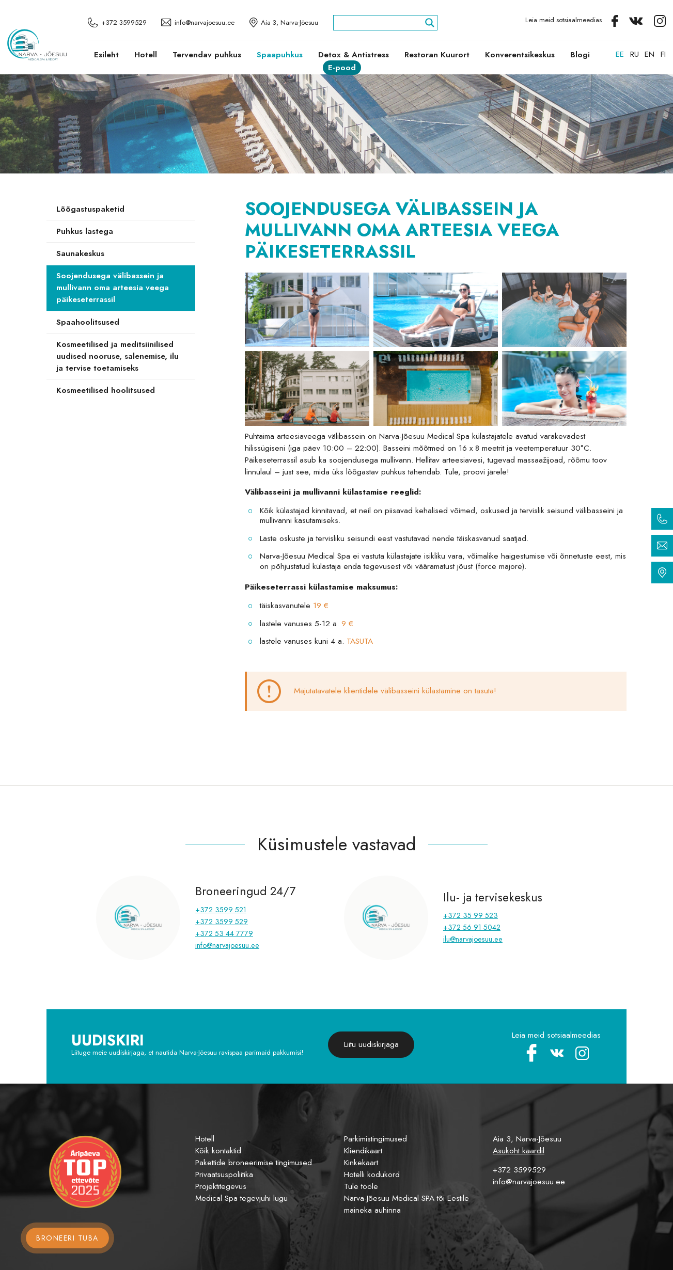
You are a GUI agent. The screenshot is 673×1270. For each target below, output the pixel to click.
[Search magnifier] (429, 22)
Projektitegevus (220, 1186)
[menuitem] (620, 54)
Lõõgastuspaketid (90, 209)
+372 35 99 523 (470, 915)
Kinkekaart (361, 1162)
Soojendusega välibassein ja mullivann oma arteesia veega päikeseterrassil (112, 287)
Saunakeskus (80, 253)
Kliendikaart (363, 1150)
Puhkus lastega (84, 231)
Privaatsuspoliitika (224, 1174)
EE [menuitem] (620, 54)
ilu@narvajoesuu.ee (473, 939)
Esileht (106, 54)
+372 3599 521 (220, 909)
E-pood (342, 67)
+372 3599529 (519, 1170)
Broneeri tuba (67, 1238)
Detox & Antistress (353, 54)
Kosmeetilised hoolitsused (105, 390)
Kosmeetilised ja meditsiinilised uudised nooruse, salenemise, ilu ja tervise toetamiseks (117, 356)
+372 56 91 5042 (471, 927)
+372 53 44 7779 (224, 933)
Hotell (145, 54)
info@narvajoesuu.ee (227, 945)
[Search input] (380, 22)
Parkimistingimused (375, 1139)
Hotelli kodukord (372, 1174)
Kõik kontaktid (218, 1150)
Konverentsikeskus (520, 54)
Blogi (580, 54)
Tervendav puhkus (207, 54)
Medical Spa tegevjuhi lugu (241, 1198)
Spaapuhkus (280, 54)
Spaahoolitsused (87, 322)
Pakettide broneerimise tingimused (253, 1162)
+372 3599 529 (221, 921)
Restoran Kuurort (436, 54)
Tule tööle (361, 1186)
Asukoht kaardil (518, 1150)
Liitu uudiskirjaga (371, 1044)
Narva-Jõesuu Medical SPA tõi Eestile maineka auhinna (406, 1204)
